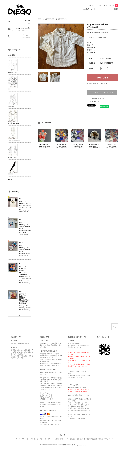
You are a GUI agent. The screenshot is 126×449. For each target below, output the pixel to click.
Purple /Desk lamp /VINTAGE (83, 145)
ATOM (111, 439)
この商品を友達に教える (96, 98)
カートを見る (112, 5)
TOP (39, 19)
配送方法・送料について (77, 439)
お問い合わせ (34, 439)
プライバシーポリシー (46, 439)
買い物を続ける (94, 101)
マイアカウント (96, 5)
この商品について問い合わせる (102, 92)
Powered (72, 444)
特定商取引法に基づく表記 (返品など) (98, 83)
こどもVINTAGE (48, 19)
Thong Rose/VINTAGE (47, 145)
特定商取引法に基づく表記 (94, 439)
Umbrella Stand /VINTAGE (115, 145)
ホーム (15, 439)
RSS (105, 439)
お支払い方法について (61, 439)
